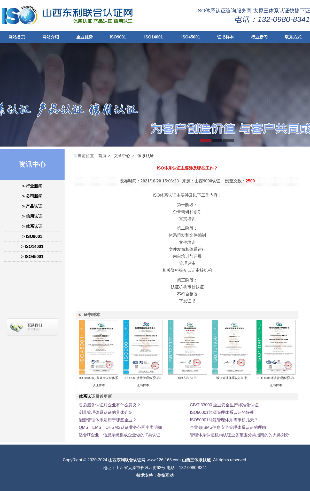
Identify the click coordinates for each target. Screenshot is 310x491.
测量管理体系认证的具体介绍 (106, 412)
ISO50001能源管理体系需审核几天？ (224, 420)
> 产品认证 (32, 206)
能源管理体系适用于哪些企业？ (108, 420)
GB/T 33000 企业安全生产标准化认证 (224, 405)
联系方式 (293, 37)
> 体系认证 (32, 226)
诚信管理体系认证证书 (231, 378)
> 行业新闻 (32, 186)
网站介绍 (50, 37)
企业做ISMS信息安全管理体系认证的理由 (228, 427)
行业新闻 (259, 37)
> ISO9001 (32, 236)
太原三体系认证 (271, 10)
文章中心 (122, 156)
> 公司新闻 (32, 196)
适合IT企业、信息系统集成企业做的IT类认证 (119, 435)
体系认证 (145, 156)
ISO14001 (153, 37)
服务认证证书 (187, 378)
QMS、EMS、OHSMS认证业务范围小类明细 (120, 427)
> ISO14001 (32, 246)
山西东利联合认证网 (126, 460)
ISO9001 (118, 37)
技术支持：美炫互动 (155, 475)
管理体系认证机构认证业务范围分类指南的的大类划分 (239, 435)
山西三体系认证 (196, 460)
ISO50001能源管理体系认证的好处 (222, 412)
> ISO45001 (32, 256)
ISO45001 (190, 37)
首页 (102, 156)
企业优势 (84, 37)
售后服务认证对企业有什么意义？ (110, 405)
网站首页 (17, 37)
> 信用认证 (32, 216)
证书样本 (225, 37)
